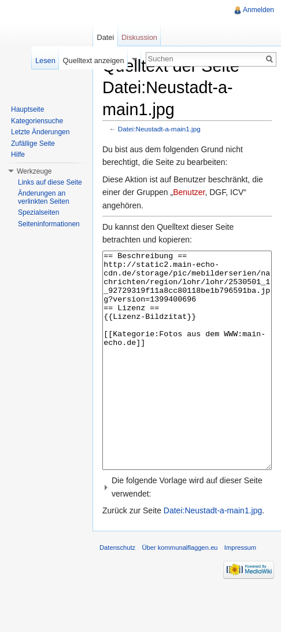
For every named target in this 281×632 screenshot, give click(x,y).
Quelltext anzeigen (93, 60)
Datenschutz (117, 590)
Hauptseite (27, 109)
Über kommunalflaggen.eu (179, 590)
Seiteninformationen (49, 224)
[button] (187, 530)
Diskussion (139, 37)
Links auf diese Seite (50, 182)
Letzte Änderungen (40, 132)
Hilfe (18, 154)
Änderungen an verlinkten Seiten (43, 197)
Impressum (240, 590)
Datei (105, 37)
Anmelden (258, 10)
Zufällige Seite (33, 143)
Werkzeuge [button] (34, 171)
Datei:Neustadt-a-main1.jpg (159, 129)
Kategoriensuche (37, 121)
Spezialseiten (38, 212)
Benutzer (189, 192)
